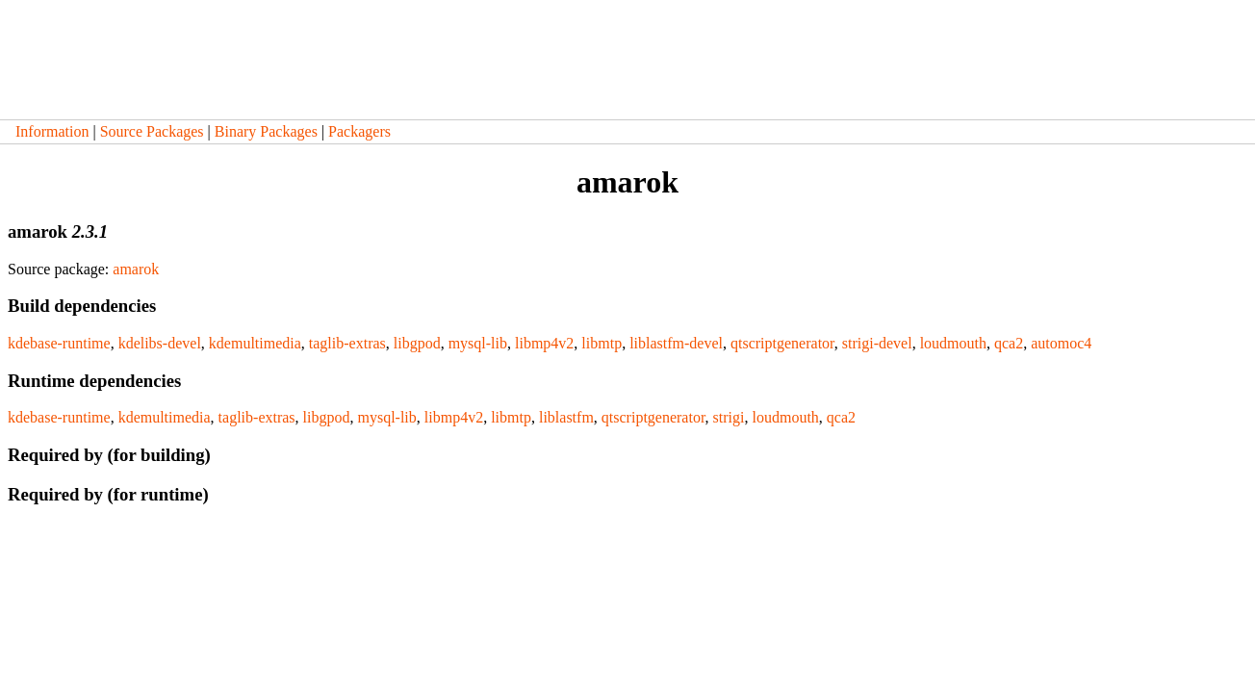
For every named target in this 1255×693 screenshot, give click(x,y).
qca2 (1008, 343)
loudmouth (953, 343)
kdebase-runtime (59, 343)
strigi (729, 417)
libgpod (417, 343)
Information (52, 131)
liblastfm (566, 417)
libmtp (601, 343)
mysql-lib (477, 343)
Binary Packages (266, 131)
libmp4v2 (544, 343)
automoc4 (1061, 343)
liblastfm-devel (676, 343)
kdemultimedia (255, 343)
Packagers (359, 131)
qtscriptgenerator (782, 343)
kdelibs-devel (159, 343)
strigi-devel (877, 343)
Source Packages (152, 131)
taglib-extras (347, 343)
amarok (136, 269)
